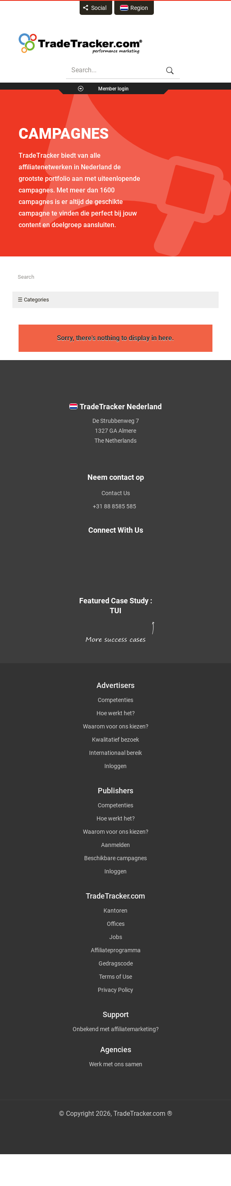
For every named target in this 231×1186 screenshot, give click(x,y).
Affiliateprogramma (116, 950)
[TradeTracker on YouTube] (116, 578)
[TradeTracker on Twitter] (110, 550)
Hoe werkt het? (116, 713)
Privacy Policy (115, 990)
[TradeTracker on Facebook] (111, 559)
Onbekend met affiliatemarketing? (116, 1029)
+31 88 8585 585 (114, 506)
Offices (116, 923)
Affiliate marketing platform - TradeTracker (80, 43)
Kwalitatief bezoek (115, 739)
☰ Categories (33, 299)
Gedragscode (116, 963)
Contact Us (115, 493)
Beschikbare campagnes (115, 858)
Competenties (115, 700)
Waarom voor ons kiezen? (115, 726)
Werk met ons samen (115, 1064)
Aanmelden (115, 845)
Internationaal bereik (115, 753)
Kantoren (115, 910)
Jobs (115, 937)
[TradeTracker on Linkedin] (110, 569)
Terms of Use (115, 976)
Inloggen (115, 766)
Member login (113, 89)
